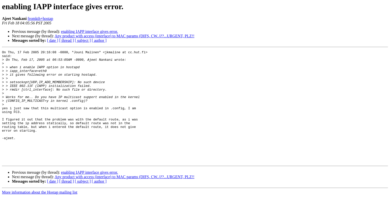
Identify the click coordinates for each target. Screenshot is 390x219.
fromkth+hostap (40, 18)
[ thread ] (66, 40)
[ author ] (99, 40)
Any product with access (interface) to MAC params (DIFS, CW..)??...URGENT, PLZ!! (125, 36)
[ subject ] (83, 40)
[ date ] (52, 40)
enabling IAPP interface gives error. (89, 31)
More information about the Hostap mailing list (39, 215)
